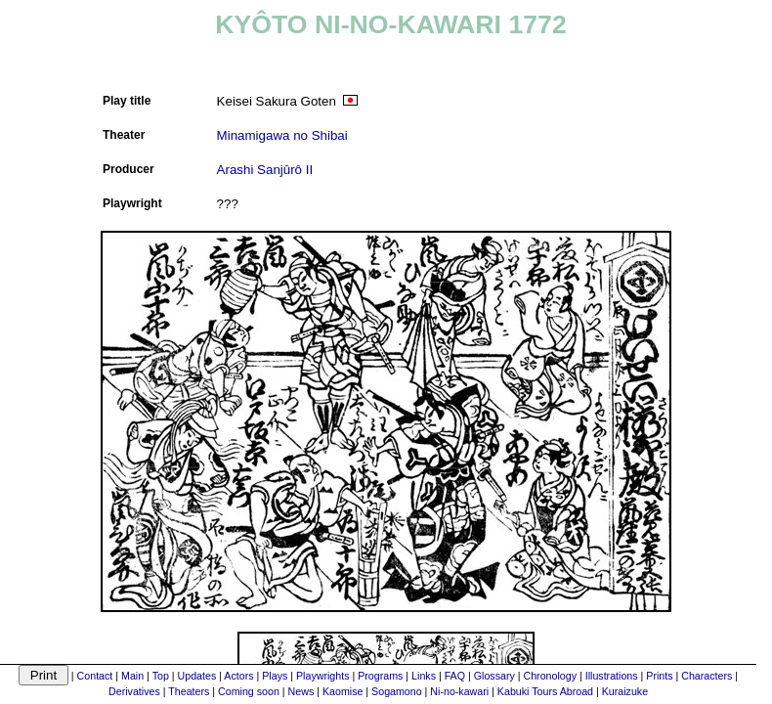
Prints (659, 676)
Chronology (550, 676)
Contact (95, 676)
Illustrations (611, 676)
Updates (197, 676)
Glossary (494, 676)
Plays (274, 676)
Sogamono (396, 691)
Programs (380, 676)
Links (423, 676)
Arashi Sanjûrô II (265, 169)
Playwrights (322, 676)
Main (132, 676)
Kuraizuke (625, 691)
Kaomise (342, 691)
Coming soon (248, 691)
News (301, 691)
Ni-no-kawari (459, 691)
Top (160, 676)
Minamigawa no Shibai (282, 135)
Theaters (188, 691)
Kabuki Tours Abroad (545, 691)
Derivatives (134, 691)
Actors (238, 676)
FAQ (455, 676)
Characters (706, 676)
